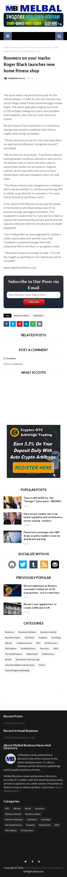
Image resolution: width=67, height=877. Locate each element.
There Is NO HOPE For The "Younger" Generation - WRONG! (42, 499)
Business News (19, 47)
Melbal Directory (16, 78)
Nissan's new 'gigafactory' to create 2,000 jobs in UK (40, 606)
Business (9, 632)
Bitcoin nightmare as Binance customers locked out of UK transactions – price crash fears (41, 589)
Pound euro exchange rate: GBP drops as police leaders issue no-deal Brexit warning (42, 536)
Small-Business (28, 648)
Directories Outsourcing (27, 659)
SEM (56, 648)
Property (43, 637)
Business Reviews (27, 632)
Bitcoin (8, 643)
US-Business (48, 654)
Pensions (44, 648)
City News (38, 315)
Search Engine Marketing (17, 670)
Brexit (8, 659)
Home (7, 47)
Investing (56, 637)
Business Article (48, 632)
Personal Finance (13, 654)
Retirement (32, 654)
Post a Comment (13, 363)
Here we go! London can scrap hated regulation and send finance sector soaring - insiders (43, 517)
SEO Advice (10, 648)
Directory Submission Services (19, 665)
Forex (42, 665)
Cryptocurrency (24, 643)
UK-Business (51, 643)
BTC (38, 643)
